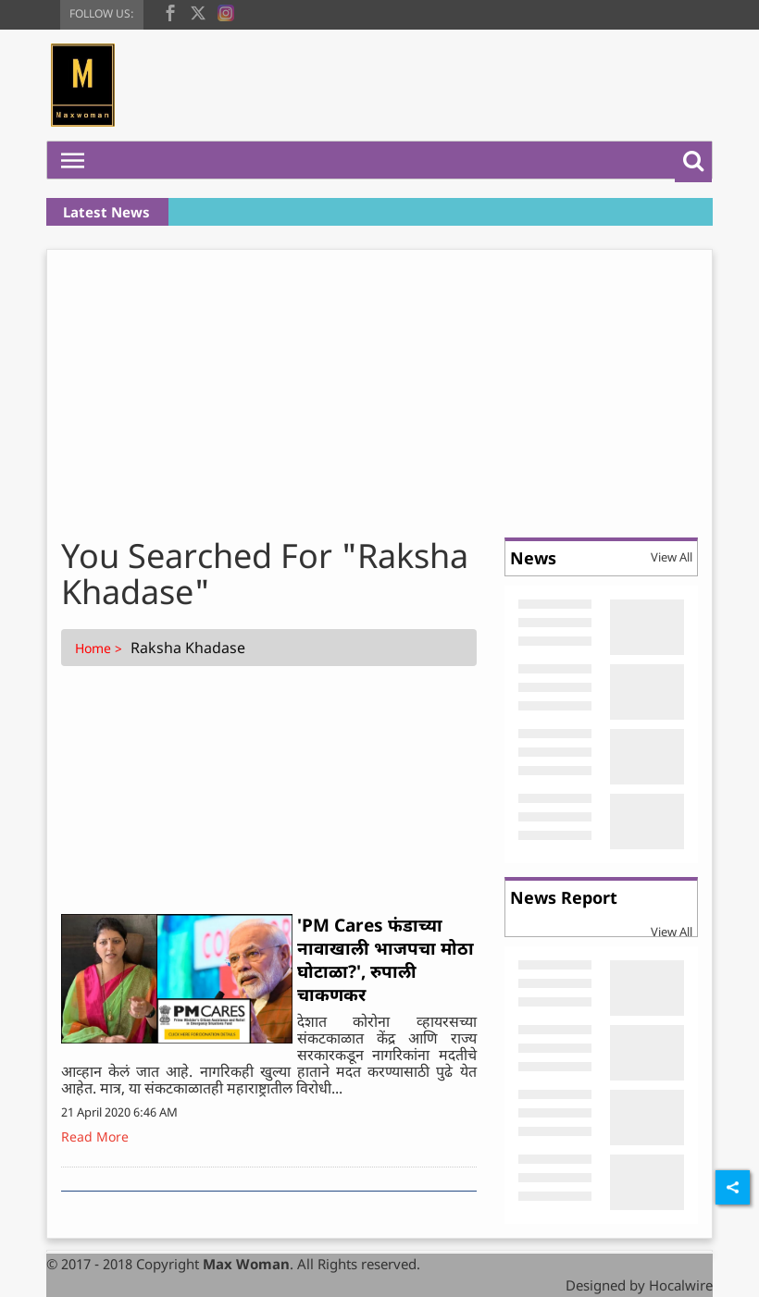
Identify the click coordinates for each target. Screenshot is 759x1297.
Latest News (106, 212)
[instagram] (226, 11)
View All (671, 557)
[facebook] (170, 11)
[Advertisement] (379, 388)
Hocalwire (681, 1285)
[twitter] (198, 11)
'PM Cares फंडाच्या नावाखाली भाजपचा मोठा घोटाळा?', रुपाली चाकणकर (385, 960)
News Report (563, 897)
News (533, 558)
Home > (100, 648)
